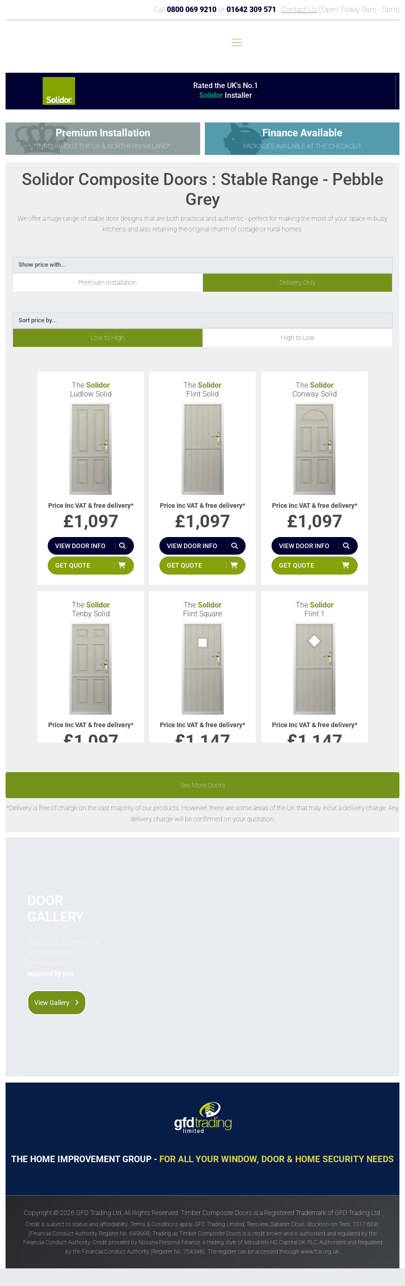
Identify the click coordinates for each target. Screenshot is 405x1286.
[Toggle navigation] (237, 42)
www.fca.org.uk (320, 1251)
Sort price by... (38, 320)
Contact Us (299, 9)
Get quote (72, 565)
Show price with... (42, 264)
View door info (80, 546)
